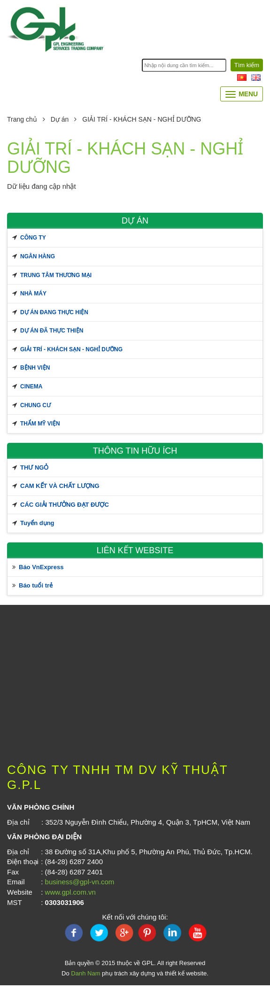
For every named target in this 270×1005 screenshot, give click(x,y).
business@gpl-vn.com (80, 882)
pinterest (147, 932)
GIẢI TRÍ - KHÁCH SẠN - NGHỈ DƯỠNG (71, 349)
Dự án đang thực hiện (54, 312)
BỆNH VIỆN (35, 367)
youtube (196, 932)
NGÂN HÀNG (37, 256)
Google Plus (123, 932)
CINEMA (31, 386)
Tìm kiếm (246, 65)
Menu (241, 94)
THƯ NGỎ (34, 467)
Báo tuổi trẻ (36, 585)
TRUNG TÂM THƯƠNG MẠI (56, 275)
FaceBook (74, 932)
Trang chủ (22, 119)
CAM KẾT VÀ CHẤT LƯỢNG (60, 485)
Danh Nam (85, 973)
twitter (98, 932)
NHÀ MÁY (33, 293)
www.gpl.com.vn (70, 892)
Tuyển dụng (37, 522)
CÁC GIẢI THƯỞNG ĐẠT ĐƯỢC (64, 504)
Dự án (53, 119)
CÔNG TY (33, 237)
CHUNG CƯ (35, 405)
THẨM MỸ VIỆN (40, 423)
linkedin (172, 932)
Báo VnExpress (41, 567)
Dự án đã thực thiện (51, 330)
